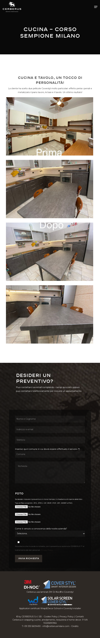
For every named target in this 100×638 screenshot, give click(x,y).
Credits (74, 626)
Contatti (79, 616)
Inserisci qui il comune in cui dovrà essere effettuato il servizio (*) (50, 466)
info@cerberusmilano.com (56, 626)
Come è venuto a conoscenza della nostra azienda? (41, 528)
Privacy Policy (47, 550)
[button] (95, 6)
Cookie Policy (51, 616)
